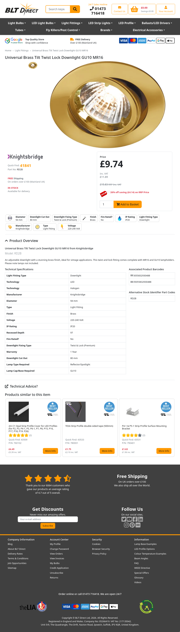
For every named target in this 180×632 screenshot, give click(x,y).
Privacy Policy (99, 553)
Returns (54, 577)
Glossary (138, 577)
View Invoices (57, 558)
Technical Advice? (21, 386)
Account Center (59, 539)
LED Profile (126, 23)
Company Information (21, 539)
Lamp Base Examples (145, 544)
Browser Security (101, 548)
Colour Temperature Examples (150, 553)
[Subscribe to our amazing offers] (48, 519)
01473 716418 (98, 11)
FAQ (136, 563)
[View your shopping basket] (142, 9)
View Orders (56, 553)
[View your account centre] (165, 9)
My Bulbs (55, 563)
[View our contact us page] (120, 9)
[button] (172, 428)
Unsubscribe (56, 572)
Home (8, 50)
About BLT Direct (16, 548)
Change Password (59, 548)
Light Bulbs (16, 23)
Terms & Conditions (18, 558)
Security (97, 539)
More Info (50, 450)
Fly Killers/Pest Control (62, 30)
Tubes (19, 30)
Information (141, 539)
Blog (10, 544)
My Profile (55, 544)
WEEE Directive (142, 567)
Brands (105, 30)
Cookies (96, 544)
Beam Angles (141, 558)
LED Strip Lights (99, 23)
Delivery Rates (15, 553)
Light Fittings (71, 23)
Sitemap (12, 567)
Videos (137, 582)
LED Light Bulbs (42, 23)
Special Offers (141, 572)
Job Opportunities (17, 563)
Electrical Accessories (148, 30)
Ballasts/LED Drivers (156, 23)
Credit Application (59, 567)
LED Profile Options (144, 548)
